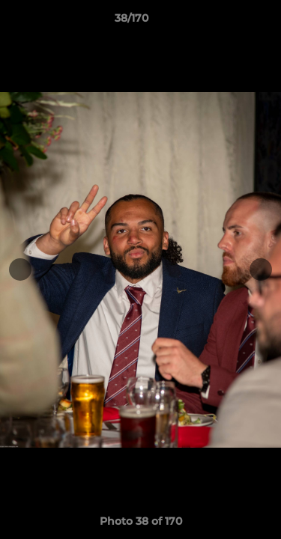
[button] (227, 21)
